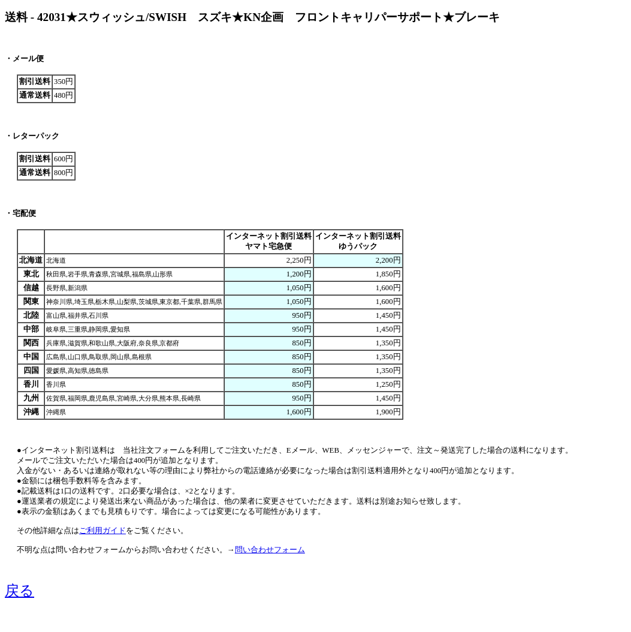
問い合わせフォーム (270, 550)
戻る (19, 590)
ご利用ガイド (102, 530)
